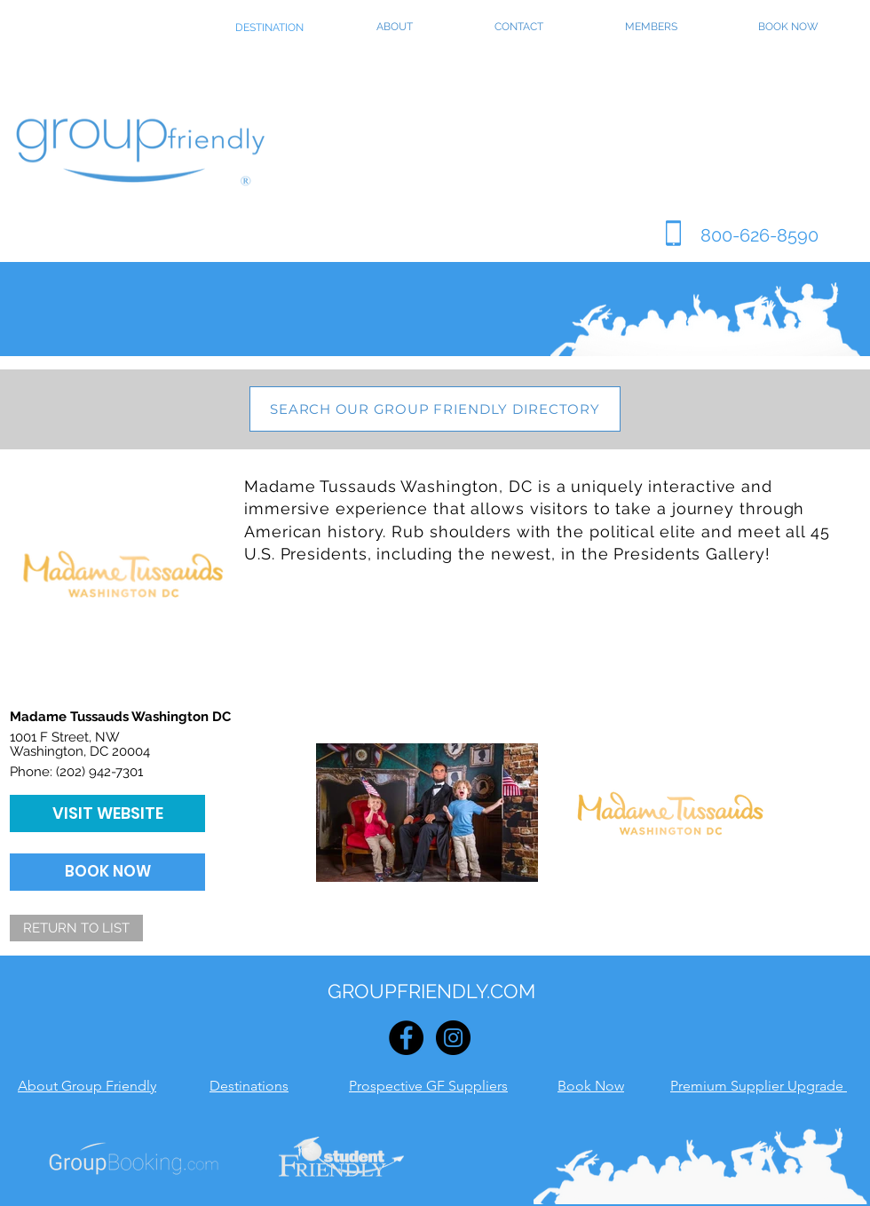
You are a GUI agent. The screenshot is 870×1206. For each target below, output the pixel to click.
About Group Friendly (87, 1085)
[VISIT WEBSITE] (107, 813)
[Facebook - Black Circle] (406, 1037)
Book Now (591, 1085)
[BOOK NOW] (107, 872)
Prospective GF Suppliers (428, 1085)
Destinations (249, 1085)
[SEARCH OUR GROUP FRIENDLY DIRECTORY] (435, 409)
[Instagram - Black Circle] (453, 1037)
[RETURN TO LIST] (76, 928)
